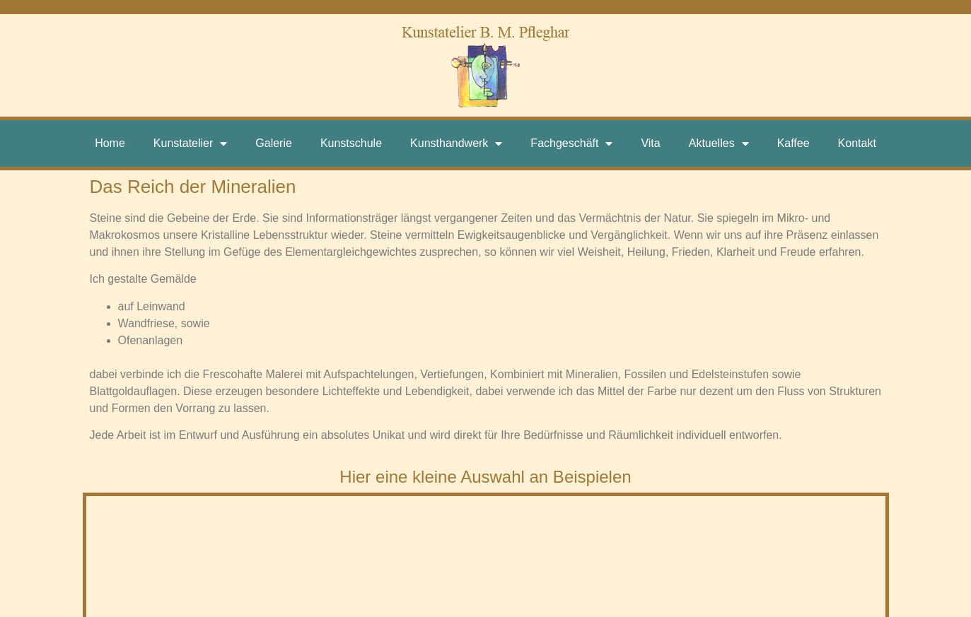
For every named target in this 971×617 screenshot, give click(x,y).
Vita (650, 143)
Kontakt (857, 143)
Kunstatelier (190, 143)
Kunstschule (351, 143)
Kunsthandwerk (456, 143)
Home (110, 143)
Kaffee (793, 143)
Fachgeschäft (571, 143)
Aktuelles (719, 143)
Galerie (273, 143)
